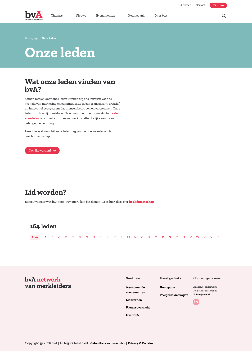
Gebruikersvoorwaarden (107, 343)
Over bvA (132, 315)
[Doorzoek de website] (224, 16)
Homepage (31, 38)
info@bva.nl (203, 294)
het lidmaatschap (141, 202)
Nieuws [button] (81, 15)
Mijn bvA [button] (218, 5)
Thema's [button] (57, 15)
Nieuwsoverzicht (138, 307)
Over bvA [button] (161, 15)
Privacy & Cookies (140, 343)
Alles (35, 237)
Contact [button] (200, 5)
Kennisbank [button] (136, 15)
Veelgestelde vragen (174, 295)
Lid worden (134, 300)
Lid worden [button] (185, 5)
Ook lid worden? (40, 150)
